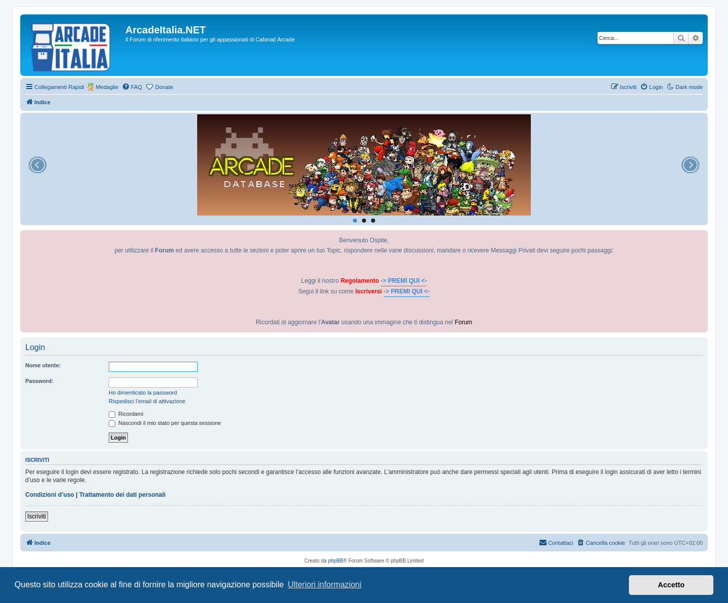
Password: (39, 381)
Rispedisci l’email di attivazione (147, 401)
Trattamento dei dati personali (122, 494)
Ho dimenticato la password (143, 393)
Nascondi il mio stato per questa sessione (165, 423)
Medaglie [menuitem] (107, 87)
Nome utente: (43, 365)
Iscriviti (36, 516)
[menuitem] (132, 87)
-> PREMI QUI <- (404, 280)
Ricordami (126, 414)
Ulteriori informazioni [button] (324, 584)
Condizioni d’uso (49, 494)
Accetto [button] (671, 585)
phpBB (335, 561)
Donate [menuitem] (164, 87)
